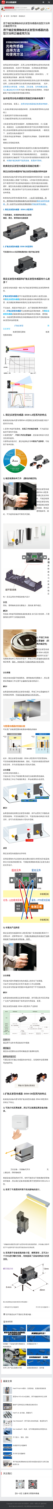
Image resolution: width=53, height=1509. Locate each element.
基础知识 (22, 16)
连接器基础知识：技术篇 (35, 1368)
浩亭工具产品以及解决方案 (12, 1368)
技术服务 (14, 16)
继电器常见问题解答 (11, 1307)
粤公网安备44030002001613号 (34, 1506)
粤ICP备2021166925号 (16, 1506)
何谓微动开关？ (32, 1344)
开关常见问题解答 (43, 1307)
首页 (7, 16)
